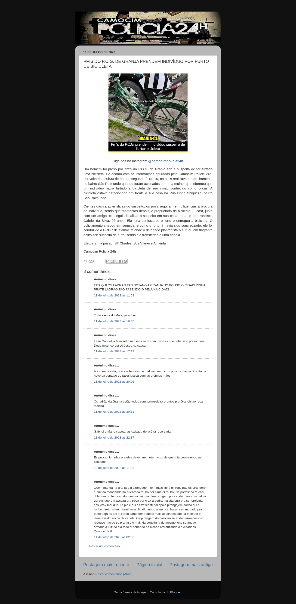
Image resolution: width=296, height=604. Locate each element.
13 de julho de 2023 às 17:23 (114, 468)
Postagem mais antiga (191, 564)
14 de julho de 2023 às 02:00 (114, 537)
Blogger (175, 592)
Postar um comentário (104, 546)
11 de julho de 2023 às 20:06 (114, 381)
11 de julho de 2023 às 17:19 (114, 351)
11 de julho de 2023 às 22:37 (114, 437)
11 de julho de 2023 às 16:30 (114, 321)
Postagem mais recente (106, 564)
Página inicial (149, 564)
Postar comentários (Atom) (114, 574)
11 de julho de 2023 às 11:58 (114, 295)
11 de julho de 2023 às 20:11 (114, 411)
